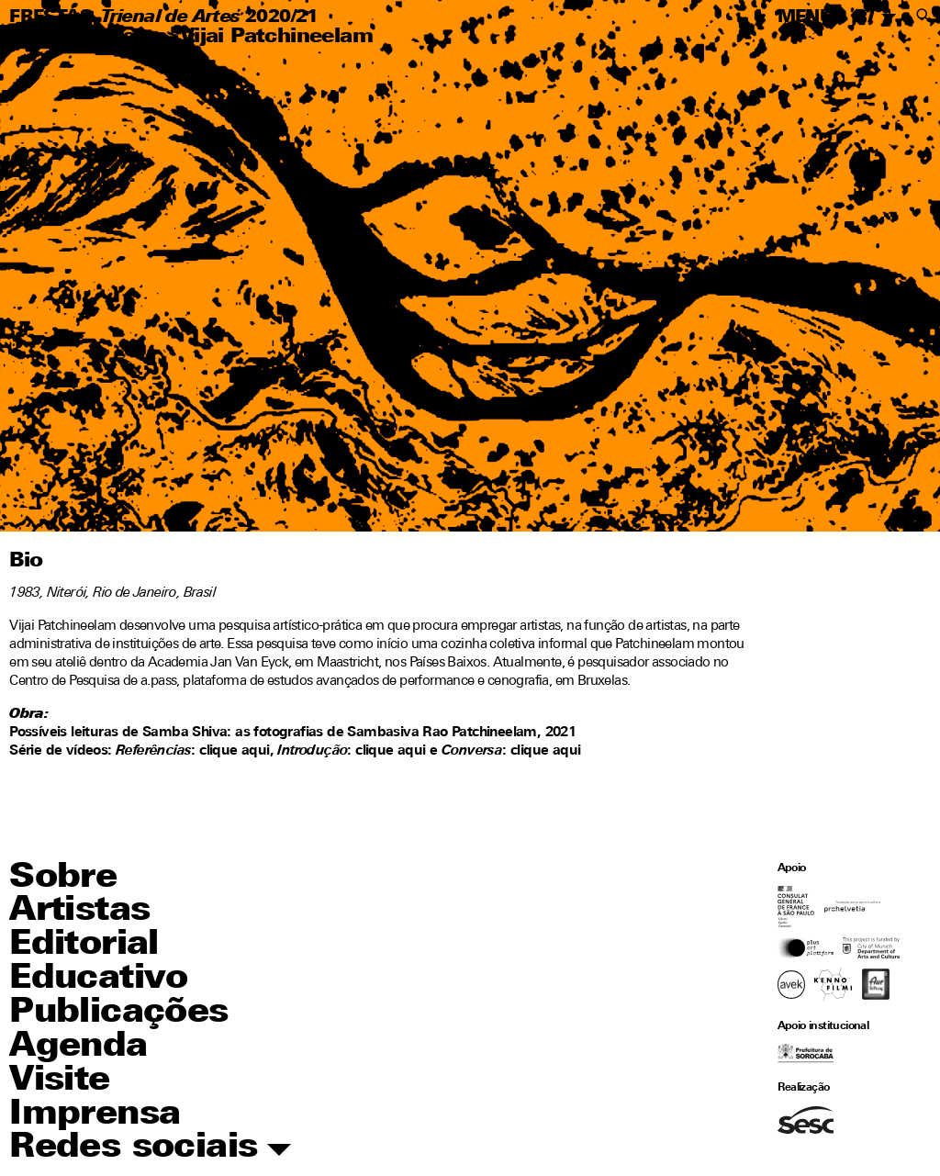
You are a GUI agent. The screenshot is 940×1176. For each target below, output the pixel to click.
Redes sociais (150, 1148)
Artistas (125, 37)
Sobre (63, 878)
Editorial (84, 945)
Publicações (118, 1013)
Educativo (98, 979)
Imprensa (94, 1115)
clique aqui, (236, 751)
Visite (59, 1081)
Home (40, 37)
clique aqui (390, 751)
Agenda (78, 1047)
